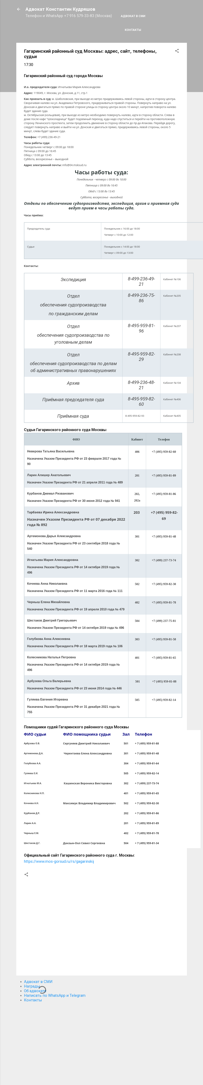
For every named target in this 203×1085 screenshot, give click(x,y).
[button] (177, 51)
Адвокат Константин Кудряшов (60, 9)
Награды (32, 986)
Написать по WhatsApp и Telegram (54, 995)
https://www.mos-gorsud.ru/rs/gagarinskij (59, 861)
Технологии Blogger (101, 1075)
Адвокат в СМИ (133, 16)
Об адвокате (35, 991)
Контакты (133, 30)
